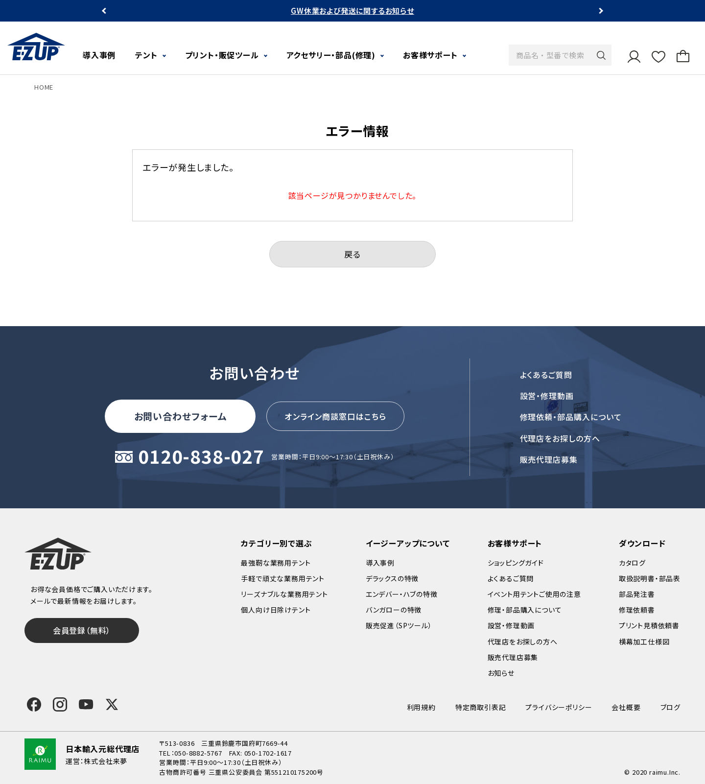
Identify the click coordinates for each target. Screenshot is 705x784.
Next (600, 11)
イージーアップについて (408, 543)
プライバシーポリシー (558, 707)
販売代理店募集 (549, 459)
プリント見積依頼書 (649, 625)
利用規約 (421, 707)
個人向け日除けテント (275, 610)
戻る (352, 254)
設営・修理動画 (547, 396)
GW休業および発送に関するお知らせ (352, 10)
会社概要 (625, 707)
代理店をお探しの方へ (560, 438)
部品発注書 (637, 594)
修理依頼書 (637, 610)
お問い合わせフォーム (180, 416)
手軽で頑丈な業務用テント (283, 578)
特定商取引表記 (480, 707)
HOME (43, 87)
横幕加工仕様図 (644, 641)
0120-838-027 (201, 457)
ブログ (670, 707)
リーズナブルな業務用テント (284, 594)
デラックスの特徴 (392, 578)
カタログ (632, 563)
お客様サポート (430, 55)
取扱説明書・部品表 (650, 578)
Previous (105, 11)
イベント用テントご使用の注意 (534, 594)
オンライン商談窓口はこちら (335, 416)
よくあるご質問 (546, 374)
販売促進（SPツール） (399, 625)
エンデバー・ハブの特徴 (402, 594)
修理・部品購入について (525, 610)
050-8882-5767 (198, 753)
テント (146, 55)
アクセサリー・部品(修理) (331, 55)
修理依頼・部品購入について (571, 417)
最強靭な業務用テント (275, 563)
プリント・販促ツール (222, 55)
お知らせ (501, 673)
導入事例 (99, 55)
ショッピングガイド (516, 563)
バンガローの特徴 (394, 610)
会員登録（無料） (82, 630)
